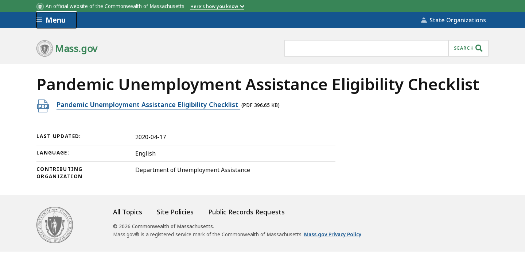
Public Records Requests (246, 211)
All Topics (127, 211)
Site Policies (175, 211)
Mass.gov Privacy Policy (332, 234)
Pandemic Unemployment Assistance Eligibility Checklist (148, 104)
